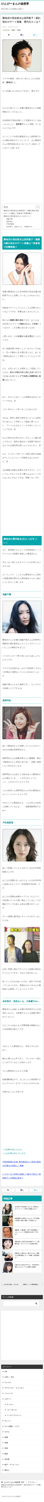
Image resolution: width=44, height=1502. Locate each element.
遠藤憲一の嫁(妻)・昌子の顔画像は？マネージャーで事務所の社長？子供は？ (27, 1232)
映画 (6, 1454)
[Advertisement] (22, 177)
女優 (18, 30)
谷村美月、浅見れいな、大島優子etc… (20, 227)
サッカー (10, 1404)
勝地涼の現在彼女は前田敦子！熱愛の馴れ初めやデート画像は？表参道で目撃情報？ (21, 212)
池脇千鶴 (9, 219)
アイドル (6, 30)
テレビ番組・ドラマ (11, 1426)
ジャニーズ (8, 1393)
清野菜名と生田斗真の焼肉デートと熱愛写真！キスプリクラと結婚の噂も (27, 1243)
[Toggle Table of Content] (36, 207)
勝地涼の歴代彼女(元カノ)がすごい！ (18, 216)
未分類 (6, 1459)
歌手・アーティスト (11, 1465)
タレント (7, 1421)
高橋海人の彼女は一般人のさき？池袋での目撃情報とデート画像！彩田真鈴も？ (27, 1255)
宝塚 (6, 1448)
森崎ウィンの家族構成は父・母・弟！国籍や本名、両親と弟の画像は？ (33, 1284)
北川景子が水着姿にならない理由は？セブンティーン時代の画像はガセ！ (27, 1208)
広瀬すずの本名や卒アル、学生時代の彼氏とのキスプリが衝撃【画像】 (27, 1266)
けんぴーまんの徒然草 (15, 3)
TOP (14, 1482)
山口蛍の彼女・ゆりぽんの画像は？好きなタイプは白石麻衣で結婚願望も (13, 1284)
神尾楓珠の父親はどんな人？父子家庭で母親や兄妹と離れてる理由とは (27, 1219)
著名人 (6, 1470)
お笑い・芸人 (9, 1377)
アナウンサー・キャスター (14, 1388)
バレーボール (12, 1410)
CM (5, 1371)
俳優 (13, 30)
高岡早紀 (9, 221)
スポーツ (7, 1399)
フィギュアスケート (14, 1415)
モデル (6, 1432)
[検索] (21, 1303)
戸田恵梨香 (10, 224)
